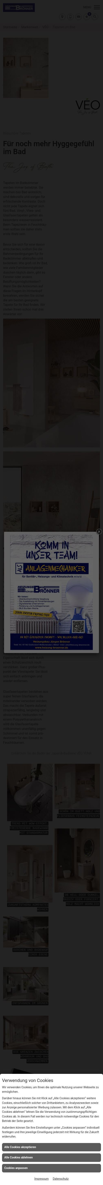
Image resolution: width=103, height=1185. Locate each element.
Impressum (41, 1178)
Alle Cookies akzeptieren (20, 1147)
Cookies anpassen (16, 1168)
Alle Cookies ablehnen (18, 1157)
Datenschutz (61, 1178)
